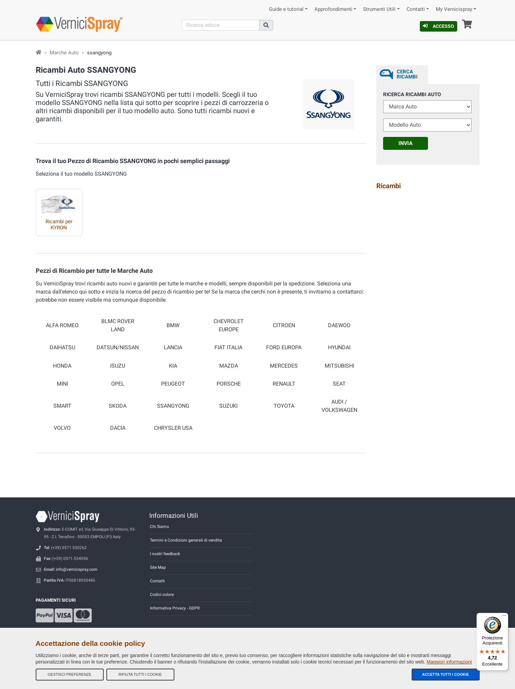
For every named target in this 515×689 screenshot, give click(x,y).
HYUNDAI (339, 347)
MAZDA (228, 366)
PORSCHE (229, 384)
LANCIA (173, 347)
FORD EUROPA (284, 347)
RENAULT (284, 384)
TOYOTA (284, 406)
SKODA (117, 406)
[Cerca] (220, 25)
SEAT (339, 384)
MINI (62, 384)
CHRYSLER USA (173, 428)
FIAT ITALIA (228, 347)
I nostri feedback (165, 553)
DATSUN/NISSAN (118, 347)
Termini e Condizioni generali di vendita (186, 540)
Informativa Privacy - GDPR (175, 608)
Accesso (438, 26)
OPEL (117, 384)
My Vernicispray (454, 9)
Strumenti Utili (379, 9)
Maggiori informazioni (449, 662)
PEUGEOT (173, 384)
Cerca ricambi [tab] (407, 74)
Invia (405, 143)
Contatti (416, 9)
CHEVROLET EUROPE (228, 325)
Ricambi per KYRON (59, 224)
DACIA (117, 428)
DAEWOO (339, 325)
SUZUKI (228, 406)
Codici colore (162, 594)
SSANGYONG (173, 406)
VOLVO (62, 428)
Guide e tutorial (286, 9)
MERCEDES (284, 366)
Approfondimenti (333, 9)
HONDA (62, 366)
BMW (173, 325)
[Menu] (504, 617)
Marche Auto (64, 53)
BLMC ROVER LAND (117, 325)
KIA (173, 366)
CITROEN (284, 325)
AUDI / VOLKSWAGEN (339, 406)
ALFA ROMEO (62, 325)
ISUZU (117, 366)
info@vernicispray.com (77, 569)
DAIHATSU (62, 347)
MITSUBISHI (339, 366)
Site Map (158, 567)
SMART (62, 406)
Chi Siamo (159, 526)
